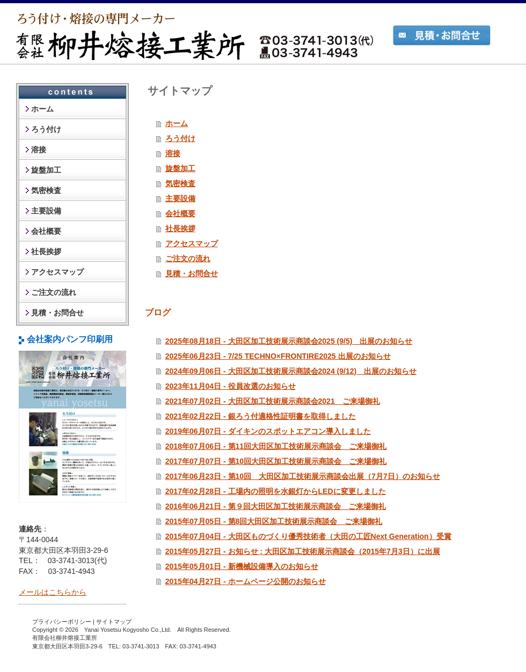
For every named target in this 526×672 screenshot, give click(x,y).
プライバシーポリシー (61, 621)
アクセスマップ (191, 243)
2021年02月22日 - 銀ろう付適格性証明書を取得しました (260, 416)
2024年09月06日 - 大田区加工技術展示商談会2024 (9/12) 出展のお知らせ (291, 371)
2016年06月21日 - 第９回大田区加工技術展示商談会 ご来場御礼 (275, 506)
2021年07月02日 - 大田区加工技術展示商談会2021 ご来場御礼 (272, 401)
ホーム (176, 123)
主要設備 (180, 198)
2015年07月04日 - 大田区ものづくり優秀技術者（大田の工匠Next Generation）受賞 (308, 536)
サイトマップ (114, 621)
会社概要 (180, 213)
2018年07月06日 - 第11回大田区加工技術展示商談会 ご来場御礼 (275, 446)
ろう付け (180, 138)
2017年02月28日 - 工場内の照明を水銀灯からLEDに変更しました (275, 491)
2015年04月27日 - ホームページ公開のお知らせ (245, 581)
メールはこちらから (52, 592)
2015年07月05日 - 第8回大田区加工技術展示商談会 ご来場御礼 (274, 521)
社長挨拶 (180, 228)
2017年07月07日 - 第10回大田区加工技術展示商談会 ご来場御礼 (275, 461)
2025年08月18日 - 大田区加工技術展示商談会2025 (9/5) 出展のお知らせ (289, 341)
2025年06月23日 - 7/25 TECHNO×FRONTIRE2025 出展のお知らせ (278, 356)
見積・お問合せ (191, 273)
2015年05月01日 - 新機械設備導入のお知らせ (241, 566)
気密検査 (180, 183)
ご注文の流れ (187, 258)
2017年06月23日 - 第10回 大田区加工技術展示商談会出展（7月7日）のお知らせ (302, 476)
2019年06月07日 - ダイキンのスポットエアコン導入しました (268, 431)
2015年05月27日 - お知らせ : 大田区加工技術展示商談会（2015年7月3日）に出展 (302, 551)
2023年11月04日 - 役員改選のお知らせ (230, 386)
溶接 (172, 153)
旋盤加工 (180, 168)
